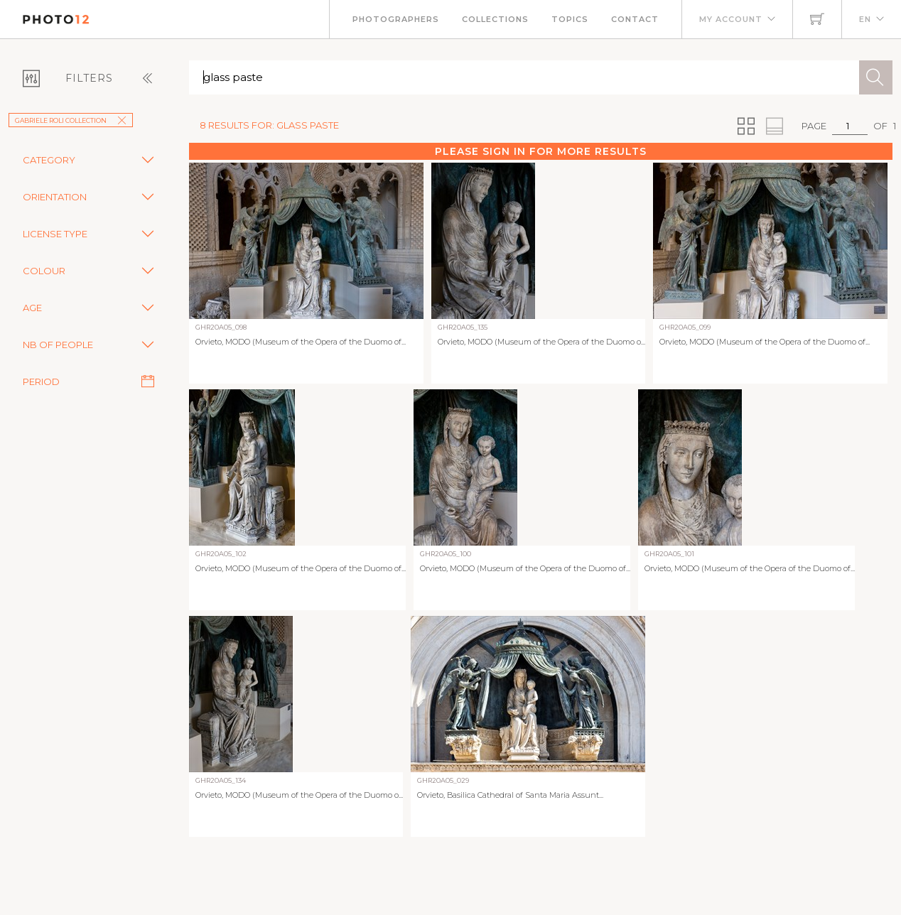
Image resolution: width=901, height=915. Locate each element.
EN (865, 19)
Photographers (395, 19)
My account (730, 19)
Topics (569, 19)
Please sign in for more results (541, 151)
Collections (495, 19)
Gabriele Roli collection (70, 120)
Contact (635, 19)
